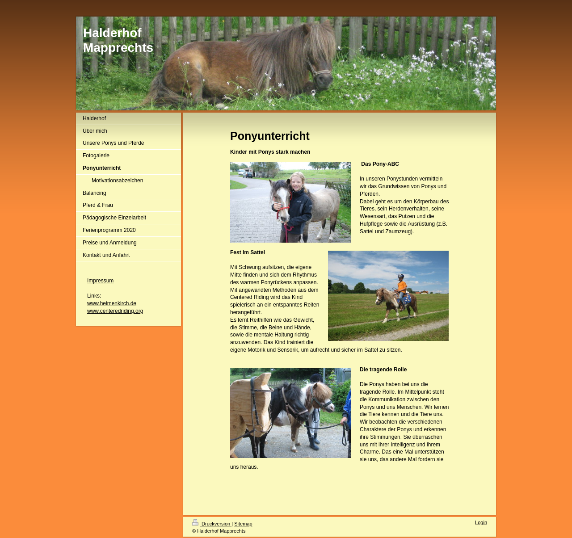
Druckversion (211, 523)
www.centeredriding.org (115, 311)
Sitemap (243, 523)
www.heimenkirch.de (111, 303)
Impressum (100, 280)
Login (481, 522)
